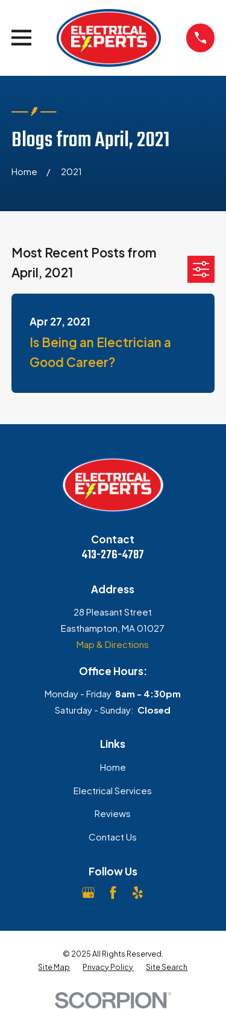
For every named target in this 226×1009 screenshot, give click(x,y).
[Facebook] (113, 892)
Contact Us (113, 836)
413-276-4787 (112, 555)
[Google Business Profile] (88, 892)
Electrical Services (113, 790)
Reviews (113, 813)
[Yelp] (137, 892)
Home (113, 767)
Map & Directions (113, 644)
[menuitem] (54, 967)
